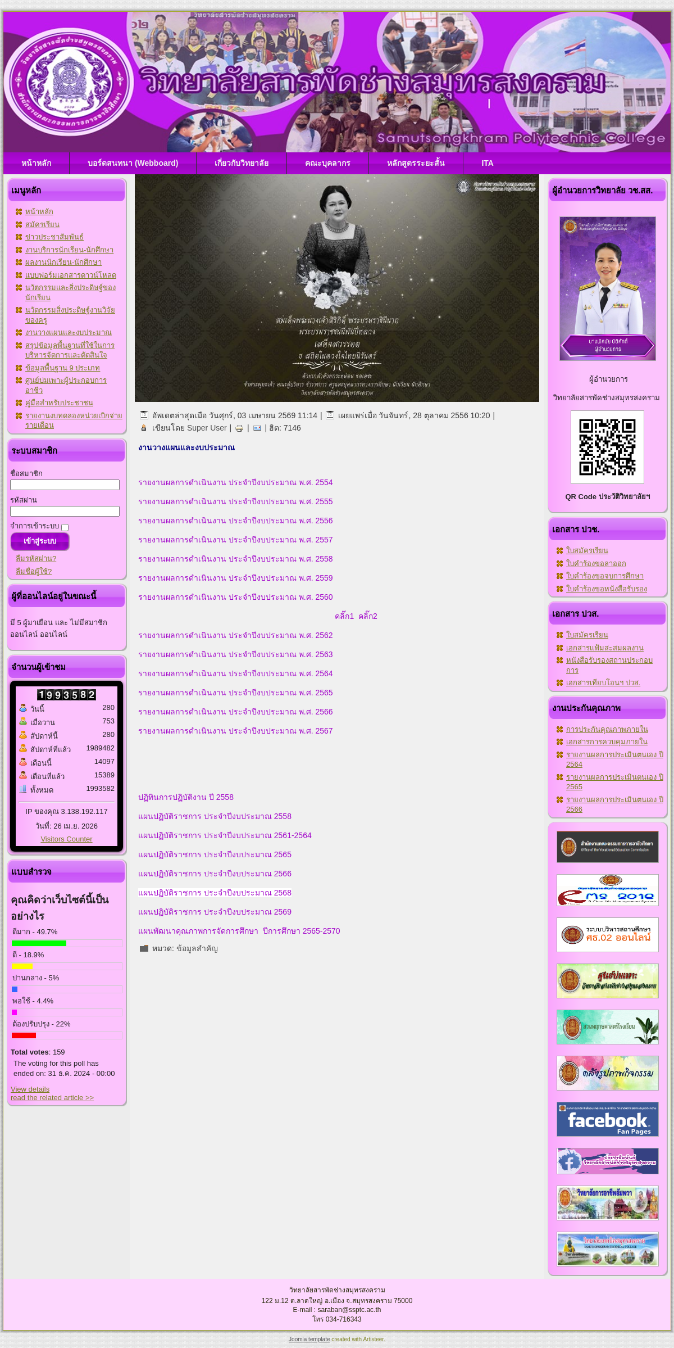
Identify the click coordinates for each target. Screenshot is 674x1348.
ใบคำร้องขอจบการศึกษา (605, 576)
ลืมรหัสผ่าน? (36, 558)
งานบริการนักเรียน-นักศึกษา (69, 250)
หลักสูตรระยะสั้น (416, 163)
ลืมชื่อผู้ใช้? (34, 571)
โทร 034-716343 (336, 1319)
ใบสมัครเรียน (587, 550)
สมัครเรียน (42, 224)
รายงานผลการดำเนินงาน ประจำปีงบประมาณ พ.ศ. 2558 (235, 558)
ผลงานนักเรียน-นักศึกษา (63, 262)
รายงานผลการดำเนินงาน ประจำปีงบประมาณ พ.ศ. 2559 (235, 577)
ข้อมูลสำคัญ (197, 948)
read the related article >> (52, 1097)
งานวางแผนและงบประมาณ (68, 332)
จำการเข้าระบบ (34, 526)
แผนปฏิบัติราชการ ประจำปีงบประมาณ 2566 (215, 873)
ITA (487, 163)
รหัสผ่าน (23, 500)
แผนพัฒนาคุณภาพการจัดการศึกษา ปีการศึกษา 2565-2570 (239, 930)
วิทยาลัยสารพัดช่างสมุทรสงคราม (337, 1290)
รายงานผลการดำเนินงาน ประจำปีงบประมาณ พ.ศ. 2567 (235, 730)
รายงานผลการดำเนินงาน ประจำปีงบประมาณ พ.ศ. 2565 (235, 692)
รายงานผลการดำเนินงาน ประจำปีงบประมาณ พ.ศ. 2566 (235, 711)
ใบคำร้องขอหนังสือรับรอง (606, 589)
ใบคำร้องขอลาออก (596, 563)
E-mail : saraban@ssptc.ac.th (337, 1310)
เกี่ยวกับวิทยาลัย (241, 163)
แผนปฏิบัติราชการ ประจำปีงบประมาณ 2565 (215, 854)
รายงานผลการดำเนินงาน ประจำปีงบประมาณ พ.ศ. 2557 (235, 539)
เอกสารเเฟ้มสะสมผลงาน (605, 648)
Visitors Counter (66, 839)
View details (30, 1089)
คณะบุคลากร (327, 163)
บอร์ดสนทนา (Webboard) (133, 163)
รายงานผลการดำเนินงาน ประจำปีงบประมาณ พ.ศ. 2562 (235, 635)
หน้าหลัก (36, 163)
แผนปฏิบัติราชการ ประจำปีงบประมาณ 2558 (215, 816)
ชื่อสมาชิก (26, 473)
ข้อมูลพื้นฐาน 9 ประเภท (62, 368)
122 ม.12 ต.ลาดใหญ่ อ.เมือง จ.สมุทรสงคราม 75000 (337, 1301)
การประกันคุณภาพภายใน (607, 729)
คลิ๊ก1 (343, 616)
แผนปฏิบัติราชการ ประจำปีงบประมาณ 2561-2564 (225, 835)
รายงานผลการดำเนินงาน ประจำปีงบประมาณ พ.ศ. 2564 (235, 673)
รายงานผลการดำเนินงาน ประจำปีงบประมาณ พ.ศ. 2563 (235, 654)
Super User (207, 427)
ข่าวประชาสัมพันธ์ (54, 237)
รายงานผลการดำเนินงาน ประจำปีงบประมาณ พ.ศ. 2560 (236, 596)
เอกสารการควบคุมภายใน (607, 742)
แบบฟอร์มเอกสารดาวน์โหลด (70, 275)
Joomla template (309, 1339)
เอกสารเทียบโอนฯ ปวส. (603, 682)
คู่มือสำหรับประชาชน (59, 403)
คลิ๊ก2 (367, 616)
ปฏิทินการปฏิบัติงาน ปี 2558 (186, 797)
